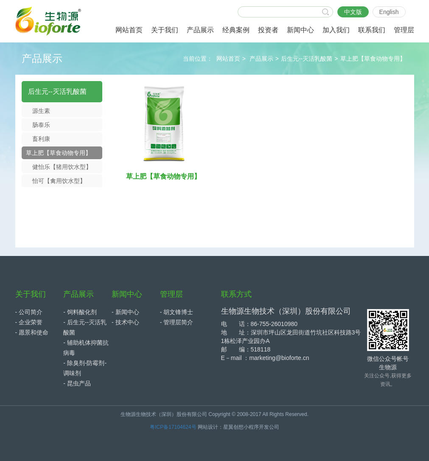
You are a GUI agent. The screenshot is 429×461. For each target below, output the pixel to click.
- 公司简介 (29, 312)
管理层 (171, 294)
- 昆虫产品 (77, 383)
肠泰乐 (41, 124)
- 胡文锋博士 (176, 312)
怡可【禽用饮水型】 (59, 180)
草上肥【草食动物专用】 (373, 58)
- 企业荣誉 (29, 322)
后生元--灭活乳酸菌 (306, 58)
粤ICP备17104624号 (173, 427)
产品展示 (261, 58)
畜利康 (41, 138)
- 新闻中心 (125, 312)
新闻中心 (127, 294)
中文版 (353, 11)
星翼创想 (233, 427)
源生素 (41, 110)
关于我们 (30, 294)
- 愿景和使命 (32, 332)
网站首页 (228, 58)
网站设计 (208, 427)
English (389, 11)
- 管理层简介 (176, 322)
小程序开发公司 (261, 427)
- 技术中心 (125, 322)
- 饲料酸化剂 (80, 312)
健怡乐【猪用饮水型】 (62, 166)
